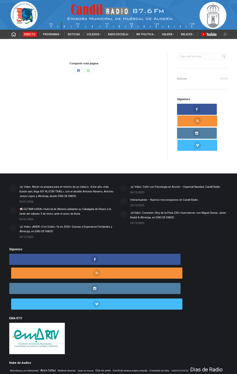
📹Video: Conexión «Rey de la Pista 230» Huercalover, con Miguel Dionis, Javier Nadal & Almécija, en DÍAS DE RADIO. (178, 191)
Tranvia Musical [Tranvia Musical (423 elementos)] (100, 340)
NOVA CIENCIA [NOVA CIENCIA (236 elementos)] (17, 334)
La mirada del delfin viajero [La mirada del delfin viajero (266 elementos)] (24, 329)
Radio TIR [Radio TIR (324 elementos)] (69, 334)
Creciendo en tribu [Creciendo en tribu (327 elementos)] (159, 317)
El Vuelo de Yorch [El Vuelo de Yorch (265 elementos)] (66, 323)
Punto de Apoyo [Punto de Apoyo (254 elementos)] (54, 334)
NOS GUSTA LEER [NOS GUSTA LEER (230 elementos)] (202, 329)
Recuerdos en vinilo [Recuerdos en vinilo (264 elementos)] (86, 334)
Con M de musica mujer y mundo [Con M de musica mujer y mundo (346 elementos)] (130, 317)
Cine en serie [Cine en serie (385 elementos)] (103, 317)
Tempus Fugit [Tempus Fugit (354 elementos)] (215, 334)
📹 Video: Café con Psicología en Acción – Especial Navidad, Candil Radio (175, 163)
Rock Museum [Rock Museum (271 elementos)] (146, 334)
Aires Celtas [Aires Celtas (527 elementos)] (48, 317)
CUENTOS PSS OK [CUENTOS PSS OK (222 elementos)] (179, 317)
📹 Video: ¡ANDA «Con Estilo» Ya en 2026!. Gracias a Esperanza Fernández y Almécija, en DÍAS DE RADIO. (65, 205)
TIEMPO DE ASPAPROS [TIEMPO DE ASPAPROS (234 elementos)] (21, 340)
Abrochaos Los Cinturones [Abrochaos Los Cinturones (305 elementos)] (24, 317)
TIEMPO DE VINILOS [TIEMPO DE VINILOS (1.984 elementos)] (53, 339)
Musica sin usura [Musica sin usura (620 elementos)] (181, 329)
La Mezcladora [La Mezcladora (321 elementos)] (201, 323)
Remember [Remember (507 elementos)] (106, 334)
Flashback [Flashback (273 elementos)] (147, 323)
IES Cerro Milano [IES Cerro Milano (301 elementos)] (163, 323)
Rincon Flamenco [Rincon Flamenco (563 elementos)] (126, 334)
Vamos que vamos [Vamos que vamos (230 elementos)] (121, 340)
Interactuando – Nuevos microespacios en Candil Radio (164, 176)
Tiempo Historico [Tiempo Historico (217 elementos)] (82, 340)
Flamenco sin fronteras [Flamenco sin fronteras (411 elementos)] (126, 323)
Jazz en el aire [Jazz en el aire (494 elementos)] (182, 323)
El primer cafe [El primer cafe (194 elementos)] (16, 324)
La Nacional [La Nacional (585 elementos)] (47, 329)
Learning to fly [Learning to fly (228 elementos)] (88, 329)
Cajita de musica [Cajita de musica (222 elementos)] (85, 317)
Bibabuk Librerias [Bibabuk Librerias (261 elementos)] (67, 317)
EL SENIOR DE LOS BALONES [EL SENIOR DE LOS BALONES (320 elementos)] (39, 323)
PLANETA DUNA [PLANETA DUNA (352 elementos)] (35, 334)
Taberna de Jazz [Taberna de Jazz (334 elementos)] (178, 334)
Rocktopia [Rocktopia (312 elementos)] (161, 334)
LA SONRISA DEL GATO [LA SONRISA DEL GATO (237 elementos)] (68, 329)
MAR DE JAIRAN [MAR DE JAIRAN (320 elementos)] (127, 329)
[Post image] (13, 164)
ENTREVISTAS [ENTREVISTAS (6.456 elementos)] (93, 322)
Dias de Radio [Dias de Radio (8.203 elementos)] (206, 316)
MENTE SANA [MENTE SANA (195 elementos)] (144, 329)
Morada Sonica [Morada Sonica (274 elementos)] (160, 329)
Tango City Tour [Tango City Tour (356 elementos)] (197, 334)
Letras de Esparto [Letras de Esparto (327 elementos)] (106, 329)
